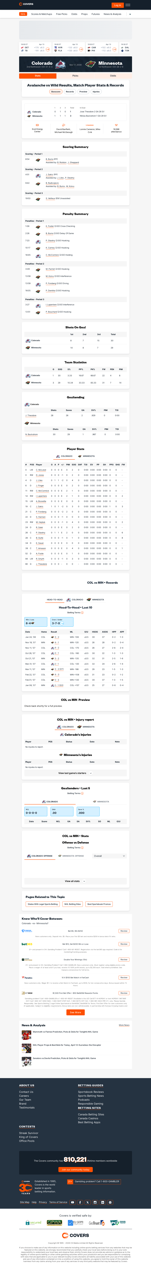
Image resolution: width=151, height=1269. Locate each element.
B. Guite (39, 538)
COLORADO (65, 727)
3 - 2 (57, 637)
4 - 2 (57, 647)
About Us (26, 1085)
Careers (24, 1095)
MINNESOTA (86, 727)
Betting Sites (89, 1108)
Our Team (25, 1099)
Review (124, 931)
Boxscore (55, 91)
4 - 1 (57, 642)
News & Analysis (112, 14)
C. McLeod (41, 470)
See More (75, 1012)
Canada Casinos (88, 1118)
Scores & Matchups (41, 14)
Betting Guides (90, 1085)
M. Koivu (50, 276)
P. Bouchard (51, 312)
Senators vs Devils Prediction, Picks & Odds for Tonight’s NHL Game (64, 1058)
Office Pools (26, 1140)
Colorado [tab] (64, 456)
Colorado (42, 62)
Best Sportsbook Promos (99, 904)
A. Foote (40, 553)
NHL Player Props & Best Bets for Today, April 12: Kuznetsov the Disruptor (67, 1045)
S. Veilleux (50, 198)
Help (34, 1202)
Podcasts (83, 1099)
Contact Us (26, 1091)
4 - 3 (57, 674)
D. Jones (40, 475)
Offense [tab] (39, 856)
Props (84, 14)
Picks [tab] (75, 75)
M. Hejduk (40, 522)
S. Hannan (40, 517)
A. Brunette (41, 501)
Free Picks (61, 14)
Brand (22, 1103)
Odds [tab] (113, 75)
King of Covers (28, 1137)
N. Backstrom (31, 434)
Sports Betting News (91, 1095)
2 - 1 (57, 664)
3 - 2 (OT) (59, 669)
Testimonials (27, 1107)
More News (124, 1025)
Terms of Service (58, 1202)
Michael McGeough (64, 132)
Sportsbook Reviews (91, 1091)
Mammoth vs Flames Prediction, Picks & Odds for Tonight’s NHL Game (65, 1032)
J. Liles (39, 480)
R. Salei (39, 527)
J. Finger (40, 485)
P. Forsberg (51, 283)
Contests (27, 1126)
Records (70, 91)
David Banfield (63, 129)
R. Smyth (40, 559)
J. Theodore (30, 415)
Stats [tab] (38, 75)
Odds (74, 14)
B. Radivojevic (52, 183)
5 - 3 (57, 680)
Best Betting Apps (89, 1122)
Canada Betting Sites (91, 1114)
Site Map (24, 1202)
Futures (96, 14)
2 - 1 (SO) (59, 685)
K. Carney (50, 247)
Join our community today (75, 1169)
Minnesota (110, 62)
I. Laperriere (51, 304)
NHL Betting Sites (72, 904)
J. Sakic (49, 174)
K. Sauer (40, 543)
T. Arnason (41, 548)
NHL (23, 14)
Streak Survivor (28, 1133)
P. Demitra (50, 290)
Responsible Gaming (90, 1103)
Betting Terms (75, 612)
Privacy (43, 1202)
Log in (117, 5)
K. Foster (50, 226)
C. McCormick (52, 255)
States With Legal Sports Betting (43, 904)
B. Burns (49, 159)
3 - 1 (57, 653)
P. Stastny (50, 240)
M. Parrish (50, 269)
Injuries (96, 91)
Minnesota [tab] (86, 456)
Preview (83, 91)
